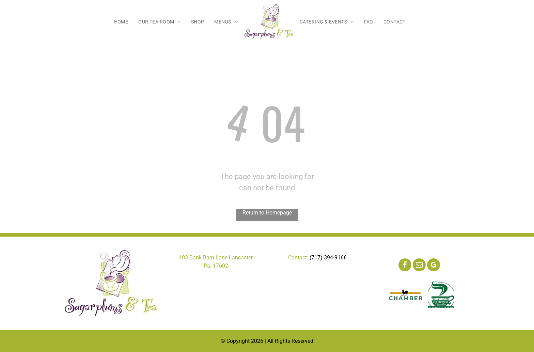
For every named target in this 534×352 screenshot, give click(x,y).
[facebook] (404, 265)
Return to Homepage (267, 212)
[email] (419, 265)
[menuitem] (121, 22)
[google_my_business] (433, 265)
